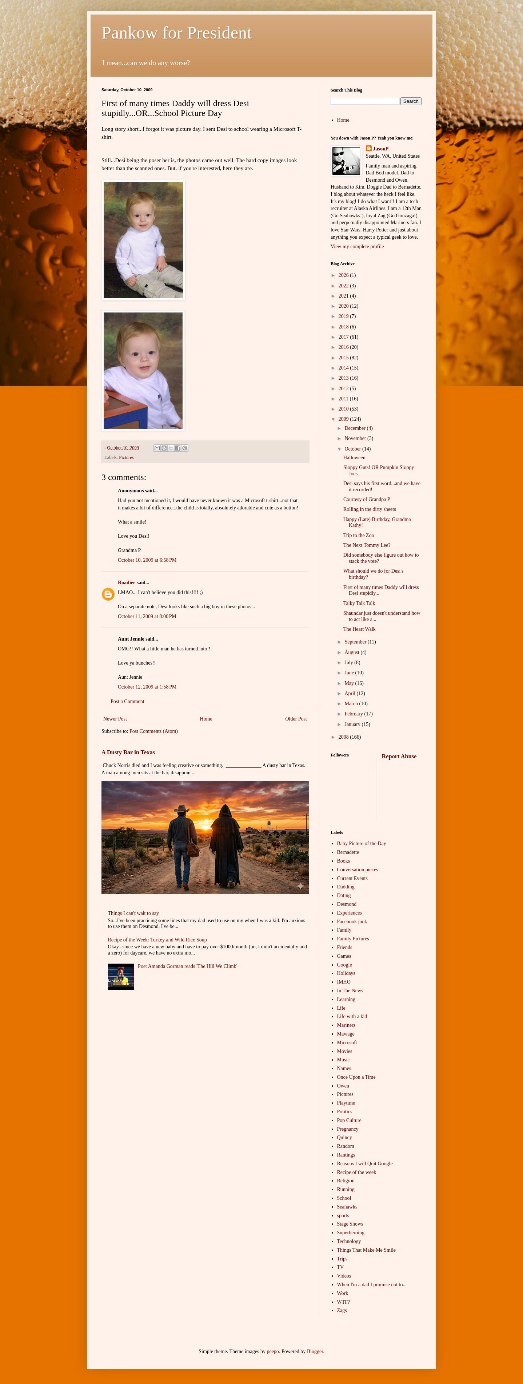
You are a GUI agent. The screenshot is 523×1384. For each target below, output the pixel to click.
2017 (344, 337)
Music (343, 1059)
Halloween (354, 457)
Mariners (346, 1025)
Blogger (315, 1351)
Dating (344, 895)
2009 (344, 419)
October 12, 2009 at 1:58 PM (147, 687)
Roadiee (126, 582)
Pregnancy (348, 1129)
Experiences (349, 913)
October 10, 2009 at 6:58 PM (147, 560)
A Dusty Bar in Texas (128, 752)
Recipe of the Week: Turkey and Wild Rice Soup (157, 940)
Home (206, 719)
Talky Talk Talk (359, 603)
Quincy (344, 1137)
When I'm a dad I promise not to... (372, 1284)
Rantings (346, 1155)
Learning (346, 999)
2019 (344, 316)
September (355, 642)
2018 (344, 327)
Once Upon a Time (356, 1077)
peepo (273, 1351)
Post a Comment (127, 701)
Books (343, 861)
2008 (344, 737)
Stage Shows (350, 1224)
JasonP (381, 149)
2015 (344, 357)
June (349, 672)
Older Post (296, 719)
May (349, 683)
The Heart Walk (359, 629)
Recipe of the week (356, 1172)
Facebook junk (352, 921)
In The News (350, 990)
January (353, 724)
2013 (344, 378)
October (353, 449)
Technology (349, 1241)
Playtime (346, 1103)
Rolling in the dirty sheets (369, 509)
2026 (344, 275)
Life (341, 1008)
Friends (344, 947)
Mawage (346, 1034)
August (352, 652)
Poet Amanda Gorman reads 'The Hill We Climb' (187, 966)
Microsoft (347, 1042)
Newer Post (115, 719)
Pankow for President (176, 32)
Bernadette (348, 852)
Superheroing (350, 1232)
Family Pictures (353, 938)
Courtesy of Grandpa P (366, 499)
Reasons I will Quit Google (365, 1163)
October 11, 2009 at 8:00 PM (147, 616)
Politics (344, 1111)
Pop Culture (349, 1120)
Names (344, 1068)
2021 (344, 296)
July (349, 662)
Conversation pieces (357, 869)
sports (343, 1215)
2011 (344, 399)
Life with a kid (352, 1016)
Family (344, 930)
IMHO (344, 982)
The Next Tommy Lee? (367, 545)
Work (342, 1293)
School (344, 1198)
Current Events (352, 878)
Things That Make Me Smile (366, 1250)
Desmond (347, 904)
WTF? (343, 1302)
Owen (343, 1086)
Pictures (126, 457)
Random (345, 1146)
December (355, 428)
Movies (344, 1051)
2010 (344, 409)
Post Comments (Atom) (153, 731)
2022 (344, 285)
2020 (344, 306)
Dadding (346, 886)
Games (344, 956)
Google (344, 965)
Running (346, 1189)
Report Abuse (399, 756)
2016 (344, 347)
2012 (344, 388)
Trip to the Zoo (358, 535)
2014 (344, 368)
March (351, 703)
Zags (342, 1310)
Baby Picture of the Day (361, 843)
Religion (346, 1180)
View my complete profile (357, 246)
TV (340, 1267)
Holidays (346, 973)
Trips (342, 1259)
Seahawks (347, 1207)
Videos (344, 1276)
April (350, 693)
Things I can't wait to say (133, 913)
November (355, 438)
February (354, 714)
